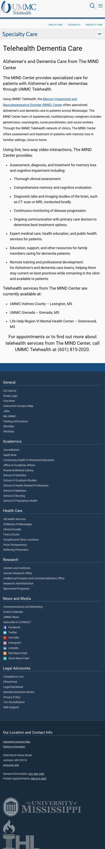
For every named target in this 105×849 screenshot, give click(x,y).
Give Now (9, 396)
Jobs (6, 407)
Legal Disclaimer (13, 682)
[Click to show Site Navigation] (100, 5)
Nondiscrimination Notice (18, 687)
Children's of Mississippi (17, 520)
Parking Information (15, 417)
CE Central (9, 386)
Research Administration (18, 579)
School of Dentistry (14, 471)
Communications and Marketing (23, 602)
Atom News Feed (16, 654)
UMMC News (11, 612)
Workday (8, 427)
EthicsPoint (10, 677)
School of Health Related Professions (25, 481)
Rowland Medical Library (18, 466)
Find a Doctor (11, 530)
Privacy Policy (11, 693)
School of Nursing (14, 491)
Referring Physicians (15, 545)
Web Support (11, 703)
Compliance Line (13, 672)
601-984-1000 (36, 769)
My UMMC (9, 412)
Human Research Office (17, 569)
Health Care (55, 20)
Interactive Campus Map (18, 401)
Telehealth (45, 6)
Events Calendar (13, 607)
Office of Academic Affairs (19, 461)
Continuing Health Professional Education (28, 455)
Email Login (10, 391)
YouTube (11, 633)
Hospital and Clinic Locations (21, 535)
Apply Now (10, 450)
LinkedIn (11, 643)
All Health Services (14, 515)
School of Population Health (20, 496)
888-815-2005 (38, 774)
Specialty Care (93, 20)
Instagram (12, 638)
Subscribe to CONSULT (17, 618)
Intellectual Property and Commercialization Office (33, 574)
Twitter (10, 628)
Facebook (11, 623)
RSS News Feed (15, 649)
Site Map (8, 422)
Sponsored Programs (16, 584)
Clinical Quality (12, 525)
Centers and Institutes (16, 563)
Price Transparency (15, 540)
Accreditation (11, 445)
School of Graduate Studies (20, 476)
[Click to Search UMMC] (92, 5)
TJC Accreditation (14, 698)
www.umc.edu (11, 760)
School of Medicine (14, 486)
